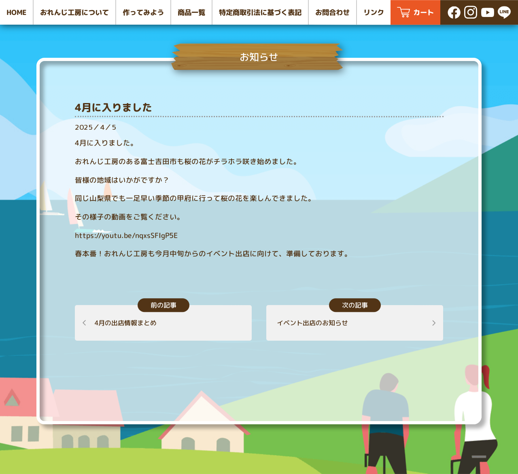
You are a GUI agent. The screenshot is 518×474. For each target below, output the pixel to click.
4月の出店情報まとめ (125, 322)
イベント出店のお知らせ (312, 322)
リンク (373, 12)
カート (423, 12)
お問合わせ (332, 12)
